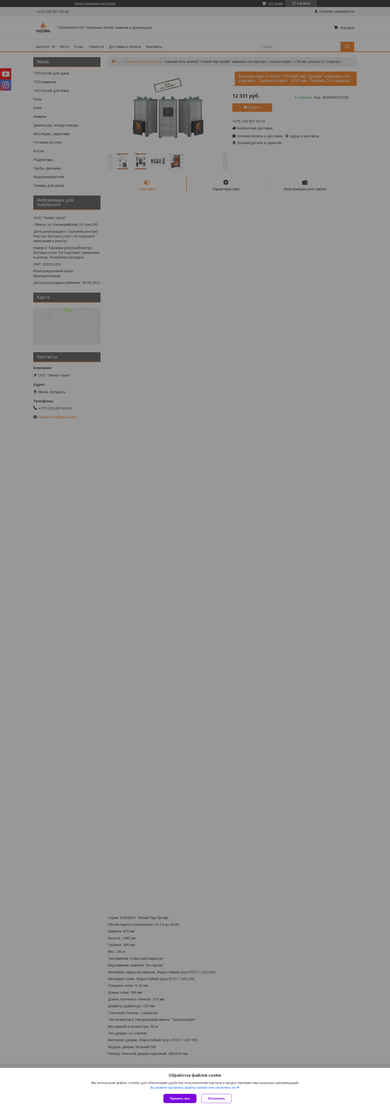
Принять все (180, 1098)
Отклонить (216, 1098)
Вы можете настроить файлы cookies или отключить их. (193, 1087)
